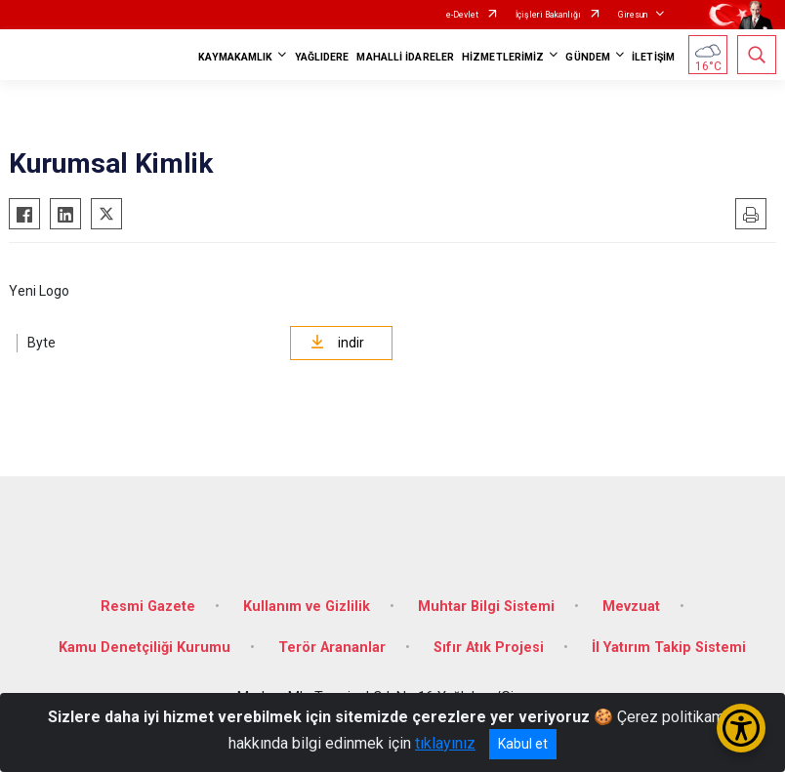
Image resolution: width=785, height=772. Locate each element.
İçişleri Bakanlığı (548, 15)
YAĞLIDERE (322, 57)
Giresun (632, 15)
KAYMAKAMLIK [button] (235, 57)
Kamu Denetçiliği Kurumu (144, 647)
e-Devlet (462, 15)
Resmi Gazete (148, 606)
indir (337, 342)
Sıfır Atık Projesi (489, 647)
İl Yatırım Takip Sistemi (669, 647)
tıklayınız (445, 743)
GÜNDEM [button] (587, 57)
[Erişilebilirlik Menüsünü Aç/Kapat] (741, 728)
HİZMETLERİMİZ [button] (503, 57)
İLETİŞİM (653, 57)
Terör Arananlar (332, 647)
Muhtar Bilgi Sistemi (486, 606)
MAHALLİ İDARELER (405, 57)
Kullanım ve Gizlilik (306, 606)
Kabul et (523, 744)
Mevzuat (631, 606)
